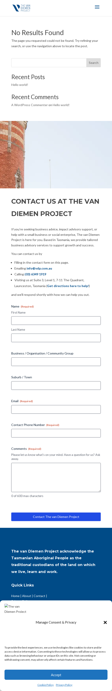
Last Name (18, 329)
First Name (18, 312)
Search (93, 63)
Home (15, 596)
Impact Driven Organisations (31, 620)
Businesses (41, 610)
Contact (39, 596)
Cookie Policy (45, 685)
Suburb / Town (21, 377)
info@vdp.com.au (39, 268)
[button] (105, 636)
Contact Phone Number (35, 425)
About (26, 596)
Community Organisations (29, 615)
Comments (26, 449)
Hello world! (19, 85)
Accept (56, 675)
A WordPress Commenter (29, 105)
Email (22, 401)
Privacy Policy (64, 685)
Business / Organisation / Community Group (42, 353)
